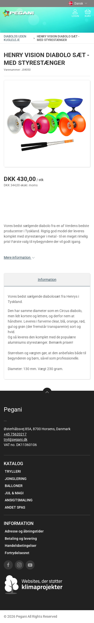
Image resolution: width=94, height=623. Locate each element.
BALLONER (14, 486)
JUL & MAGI (14, 493)
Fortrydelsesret (17, 553)
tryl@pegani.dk (15, 439)
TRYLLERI (13, 471)
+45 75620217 (15, 434)
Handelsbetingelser (20, 546)
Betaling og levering (21, 539)
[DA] (18, 13)
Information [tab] (47, 280)
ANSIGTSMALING (19, 500)
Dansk (78, 3)
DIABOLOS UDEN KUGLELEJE (15, 38)
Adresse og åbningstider (24, 531)
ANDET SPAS (15, 507)
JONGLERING (16, 479)
